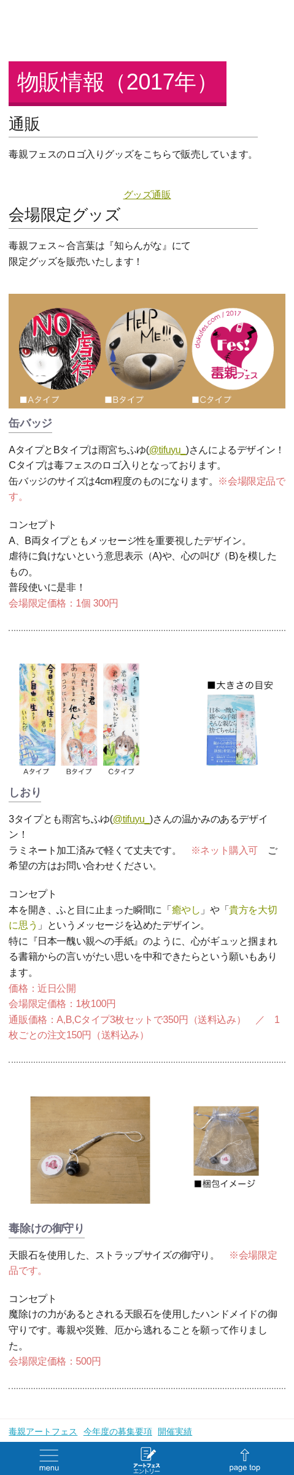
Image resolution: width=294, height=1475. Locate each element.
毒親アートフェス (43, 1431)
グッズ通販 (147, 195)
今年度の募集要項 (117, 1431)
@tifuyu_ (167, 450)
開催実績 (175, 1431)
